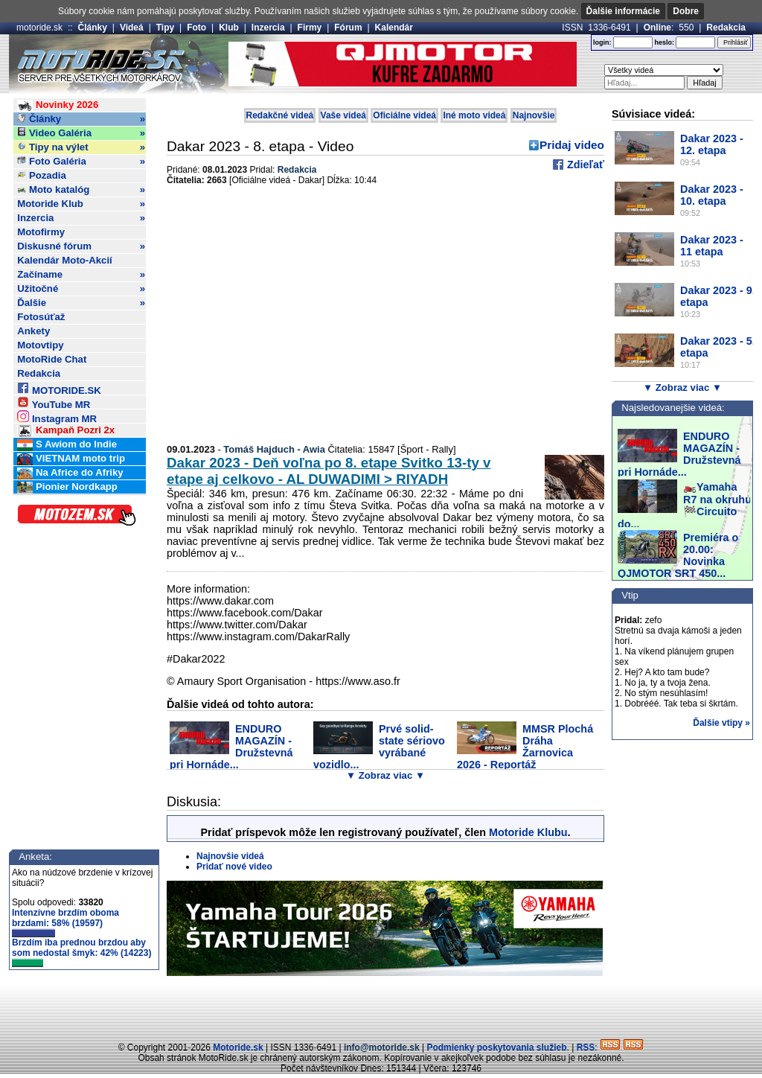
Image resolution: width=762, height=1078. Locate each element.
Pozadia (41, 175)
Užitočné (81, 289)
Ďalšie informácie (623, 11)
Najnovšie (534, 115)
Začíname (81, 275)
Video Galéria (81, 133)
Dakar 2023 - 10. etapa (711, 195)
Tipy (165, 27)
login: (602, 42)
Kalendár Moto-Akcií (64, 260)
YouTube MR (53, 402)
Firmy (310, 27)
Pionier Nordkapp (67, 487)
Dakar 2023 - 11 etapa (711, 246)
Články (92, 27)
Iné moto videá (474, 115)
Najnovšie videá (230, 856)
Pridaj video (572, 144)
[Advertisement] (381, 1007)
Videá (132, 27)
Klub (229, 27)
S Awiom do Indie (67, 444)
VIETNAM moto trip (71, 459)
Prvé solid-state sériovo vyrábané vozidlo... (379, 747)
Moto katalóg (81, 190)
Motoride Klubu (528, 832)
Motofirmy (41, 231)
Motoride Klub (81, 204)
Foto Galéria (81, 162)
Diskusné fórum (81, 246)
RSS (586, 1047)
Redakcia (726, 27)
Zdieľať (584, 164)
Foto (196, 27)
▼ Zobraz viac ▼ (385, 775)
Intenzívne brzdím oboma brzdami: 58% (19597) (65, 922)
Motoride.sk (238, 1047)
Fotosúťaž (41, 316)
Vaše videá (343, 115)
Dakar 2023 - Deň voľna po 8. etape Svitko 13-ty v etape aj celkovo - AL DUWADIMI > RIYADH (328, 471)
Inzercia (268, 27)
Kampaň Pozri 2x (66, 430)
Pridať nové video (234, 866)
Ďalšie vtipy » (721, 723)
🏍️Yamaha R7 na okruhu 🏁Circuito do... (685, 505)
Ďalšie (81, 303)
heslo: (664, 42)
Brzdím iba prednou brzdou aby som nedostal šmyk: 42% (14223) (81, 952)
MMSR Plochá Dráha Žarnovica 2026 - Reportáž (525, 747)
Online (657, 27)
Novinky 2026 (57, 105)
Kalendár (394, 27)
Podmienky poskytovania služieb (496, 1047)
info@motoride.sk (382, 1047)
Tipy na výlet (81, 147)
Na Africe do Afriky (70, 473)
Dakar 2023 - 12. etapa (711, 144)
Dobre (686, 11)
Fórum (348, 27)
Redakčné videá (280, 115)
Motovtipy (40, 345)
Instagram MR (57, 416)
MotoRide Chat (51, 359)
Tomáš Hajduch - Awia (274, 449)
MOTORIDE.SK (58, 388)
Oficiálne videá (404, 115)
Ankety (33, 331)
